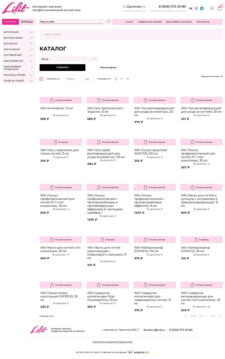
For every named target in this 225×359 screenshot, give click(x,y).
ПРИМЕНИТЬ (62, 67)
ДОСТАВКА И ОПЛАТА (179, 21)
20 (116, 79)
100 (127, 79)
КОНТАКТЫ (203, 21)
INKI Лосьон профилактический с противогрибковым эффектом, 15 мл (149, 200)
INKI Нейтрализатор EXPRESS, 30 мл (195, 249)
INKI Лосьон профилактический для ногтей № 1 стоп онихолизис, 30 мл (198, 155)
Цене (87, 79)
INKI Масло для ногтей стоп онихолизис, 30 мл (60, 249)
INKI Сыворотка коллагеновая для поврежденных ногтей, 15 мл (152, 298)
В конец (213, 316)
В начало (193, 316)
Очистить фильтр (108, 67)
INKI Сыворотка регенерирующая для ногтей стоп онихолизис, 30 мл (201, 298)
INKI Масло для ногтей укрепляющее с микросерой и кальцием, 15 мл (107, 253)
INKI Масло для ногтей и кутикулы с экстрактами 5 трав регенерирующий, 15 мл (199, 200)
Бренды (27, 21)
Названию (71, 79)
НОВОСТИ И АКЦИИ (150, 21)
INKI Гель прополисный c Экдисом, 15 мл (105, 109)
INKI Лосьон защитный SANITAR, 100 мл (150, 151)
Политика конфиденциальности (112, 342)
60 (121, 79)
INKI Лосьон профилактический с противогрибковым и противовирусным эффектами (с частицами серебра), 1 (105, 204)
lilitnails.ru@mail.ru (154, 330)
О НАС (129, 21)
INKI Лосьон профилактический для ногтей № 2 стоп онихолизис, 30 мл (57, 200)
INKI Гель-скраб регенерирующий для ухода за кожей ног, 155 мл (106, 153)
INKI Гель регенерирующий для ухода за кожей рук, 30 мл (154, 111)
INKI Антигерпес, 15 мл (56, 108)
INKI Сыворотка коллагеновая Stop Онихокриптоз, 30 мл (102, 296)
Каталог (10, 21)
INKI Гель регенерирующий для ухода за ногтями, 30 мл (201, 109)
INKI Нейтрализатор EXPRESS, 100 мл (148, 249)
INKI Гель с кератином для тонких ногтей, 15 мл (59, 151)
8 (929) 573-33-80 (181, 330)
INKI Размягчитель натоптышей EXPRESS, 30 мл (59, 296)
